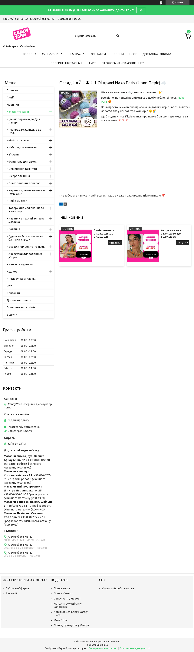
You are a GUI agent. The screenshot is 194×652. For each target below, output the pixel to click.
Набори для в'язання (22, 147)
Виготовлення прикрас (24, 183)
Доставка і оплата (157, 54)
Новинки (13, 104)
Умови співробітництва (118, 588)
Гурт (92, 63)
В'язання (14, 154)
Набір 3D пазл (17, 200)
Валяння (14, 229)
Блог (133, 54)
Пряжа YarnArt (63, 593)
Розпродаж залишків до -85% (24, 131)
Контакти (98, 54)
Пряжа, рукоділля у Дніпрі (71, 625)
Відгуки (12, 314)
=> (141, 10)
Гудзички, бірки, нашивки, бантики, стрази (26, 238)
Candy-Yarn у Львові (67, 598)
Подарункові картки (22, 278)
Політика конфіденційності (135, 648)
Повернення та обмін (67, 63)
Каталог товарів (18, 111)
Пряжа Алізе (62, 588)
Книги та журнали (20, 264)
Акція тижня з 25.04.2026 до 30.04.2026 (171, 233)
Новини (117, 54)
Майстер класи (18, 140)
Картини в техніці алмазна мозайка (26, 220)
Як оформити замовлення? (123, 63)
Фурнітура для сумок (22, 161)
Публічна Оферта (17, 588)
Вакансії (11, 593)
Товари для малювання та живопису (26, 209)
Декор (13, 271)
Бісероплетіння (19, 175)
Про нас (74, 53)
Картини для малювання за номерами (26, 192)
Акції (10, 97)
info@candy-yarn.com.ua (24, 426)
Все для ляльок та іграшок (26, 246)
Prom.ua (115, 641)
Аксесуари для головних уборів (25, 255)
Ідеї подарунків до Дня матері (24, 120)
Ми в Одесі (61, 620)
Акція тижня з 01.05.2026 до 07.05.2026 (104, 233)
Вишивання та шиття (22, 168)
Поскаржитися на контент (103, 648)
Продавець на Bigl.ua (97, 645)
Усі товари (50, 53)
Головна (29, 54)
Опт (9, 285)
